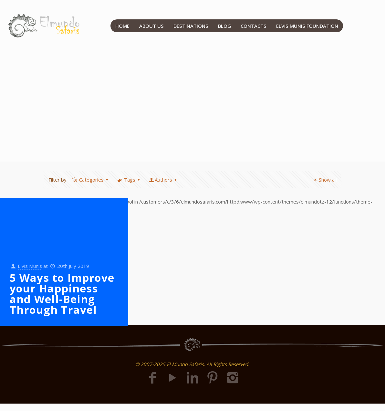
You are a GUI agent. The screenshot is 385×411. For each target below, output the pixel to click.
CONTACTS (253, 26)
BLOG (224, 26)
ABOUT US (151, 26)
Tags (129, 179)
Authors (163, 179)
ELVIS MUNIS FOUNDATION (307, 26)
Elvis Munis (30, 266)
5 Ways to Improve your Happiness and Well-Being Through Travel (62, 293)
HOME (122, 26)
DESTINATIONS (190, 26)
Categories (90, 179)
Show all (324, 179)
